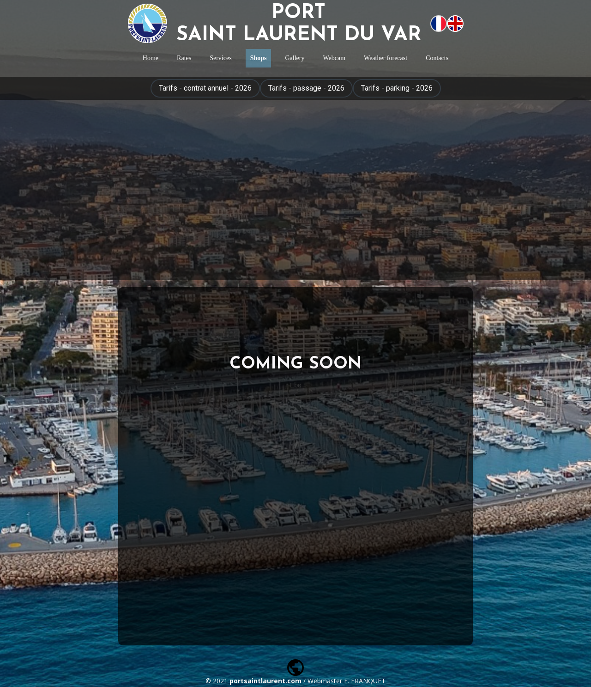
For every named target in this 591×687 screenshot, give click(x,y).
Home (150, 58)
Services (220, 58)
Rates (184, 58)
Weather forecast (385, 58)
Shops (258, 58)
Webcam (334, 58)
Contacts (437, 58)
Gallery (294, 58)
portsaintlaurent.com (265, 680)
